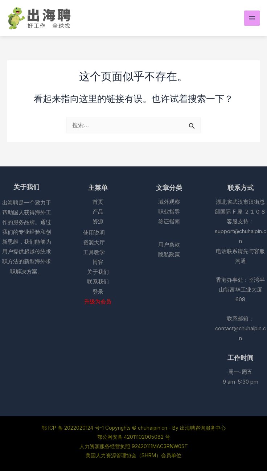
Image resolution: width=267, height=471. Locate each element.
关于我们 (98, 272)
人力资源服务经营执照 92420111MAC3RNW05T (133, 446)
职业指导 (169, 211)
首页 (98, 202)
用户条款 (169, 244)
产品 (98, 211)
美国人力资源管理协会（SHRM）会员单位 (133, 455)
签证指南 (169, 221)
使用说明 (94, 233)
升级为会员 (97, 301)
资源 (98, 221)
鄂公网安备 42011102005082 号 (133, 437)
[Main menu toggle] (252, 18)
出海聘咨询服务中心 (203, 428)
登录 (98, 292)
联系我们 (98, 281)
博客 (98, 262)
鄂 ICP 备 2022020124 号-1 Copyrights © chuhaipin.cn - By (111, 428)
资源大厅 (94, 242)
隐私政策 (169, 254)
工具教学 (94, 252)
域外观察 (169, 202)
